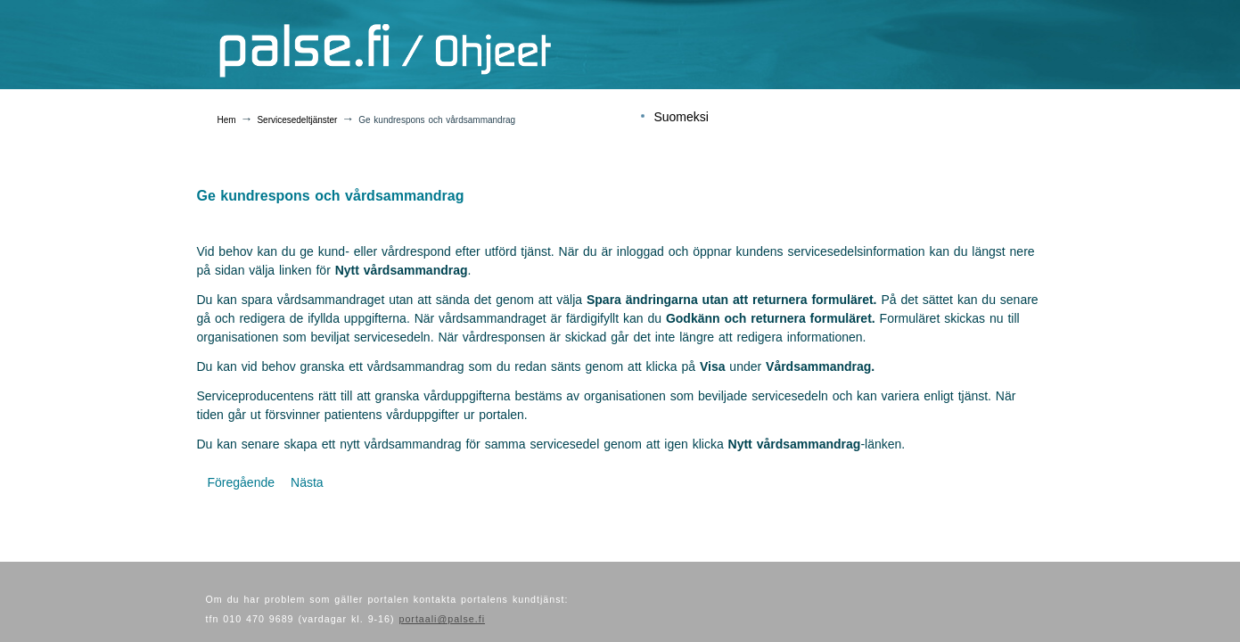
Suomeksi (680, 117)
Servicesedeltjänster (297, 120)
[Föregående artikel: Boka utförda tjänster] (241, 482)
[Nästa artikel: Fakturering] (307, 482)
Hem (227, 120)
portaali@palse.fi (441, 618)
